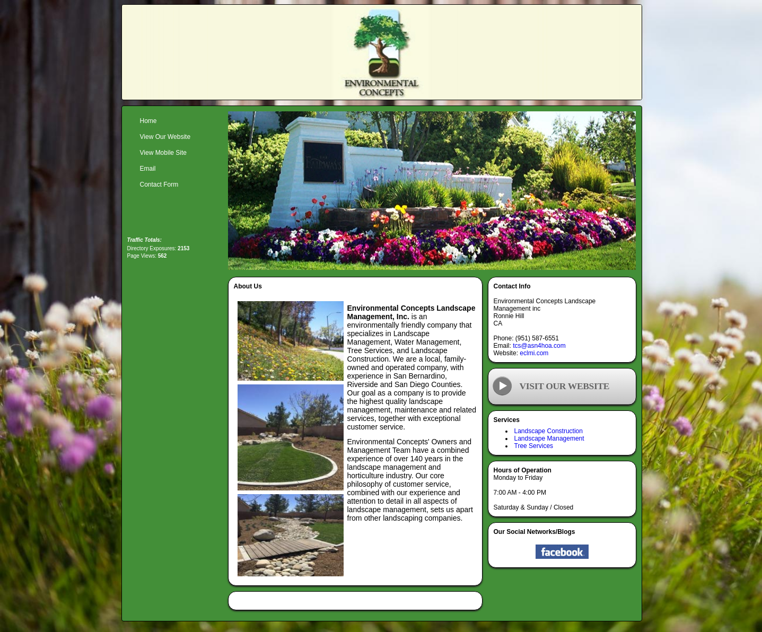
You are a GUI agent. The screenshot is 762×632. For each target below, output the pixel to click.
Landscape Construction (548, 431)
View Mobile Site (163, 152)
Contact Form (159, 184)
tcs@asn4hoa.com (539, 345)
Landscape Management (549, 438)
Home (148, 121)
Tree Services (534, 446)
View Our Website (165, 137)
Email (148, 168)
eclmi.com (534, 353)
